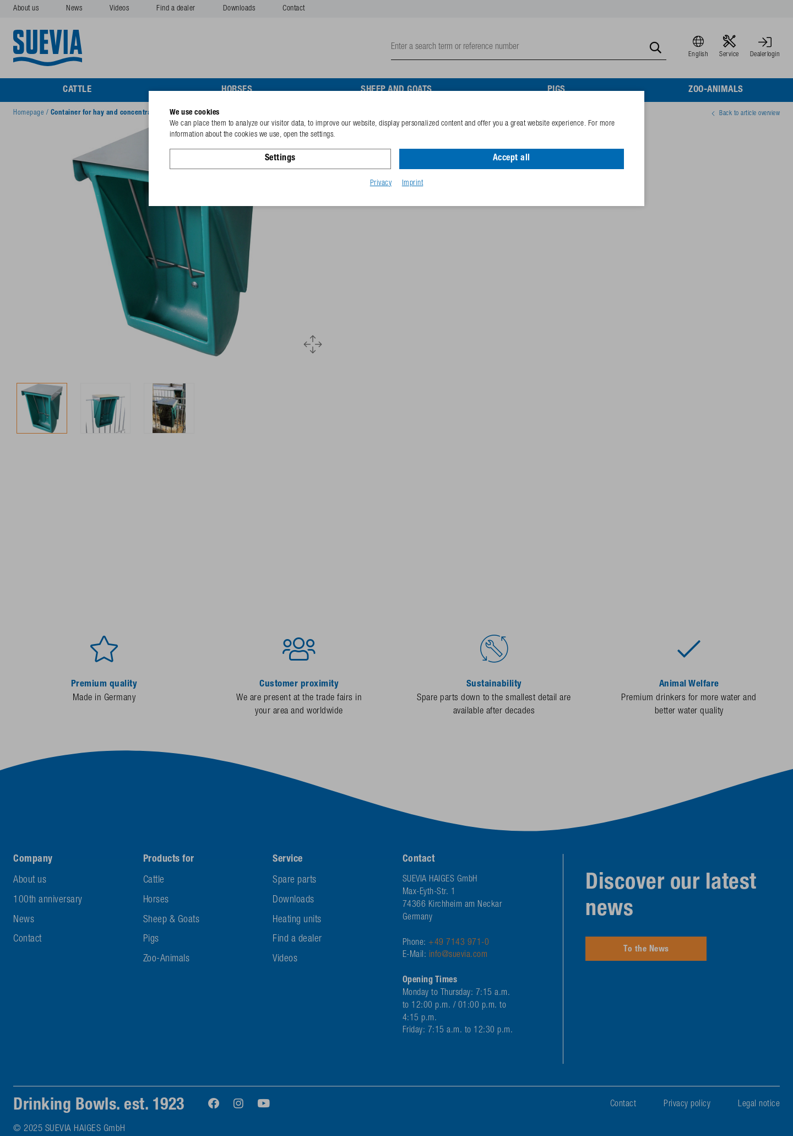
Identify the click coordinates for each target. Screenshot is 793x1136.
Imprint (412, 183)
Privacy (381, 183)
